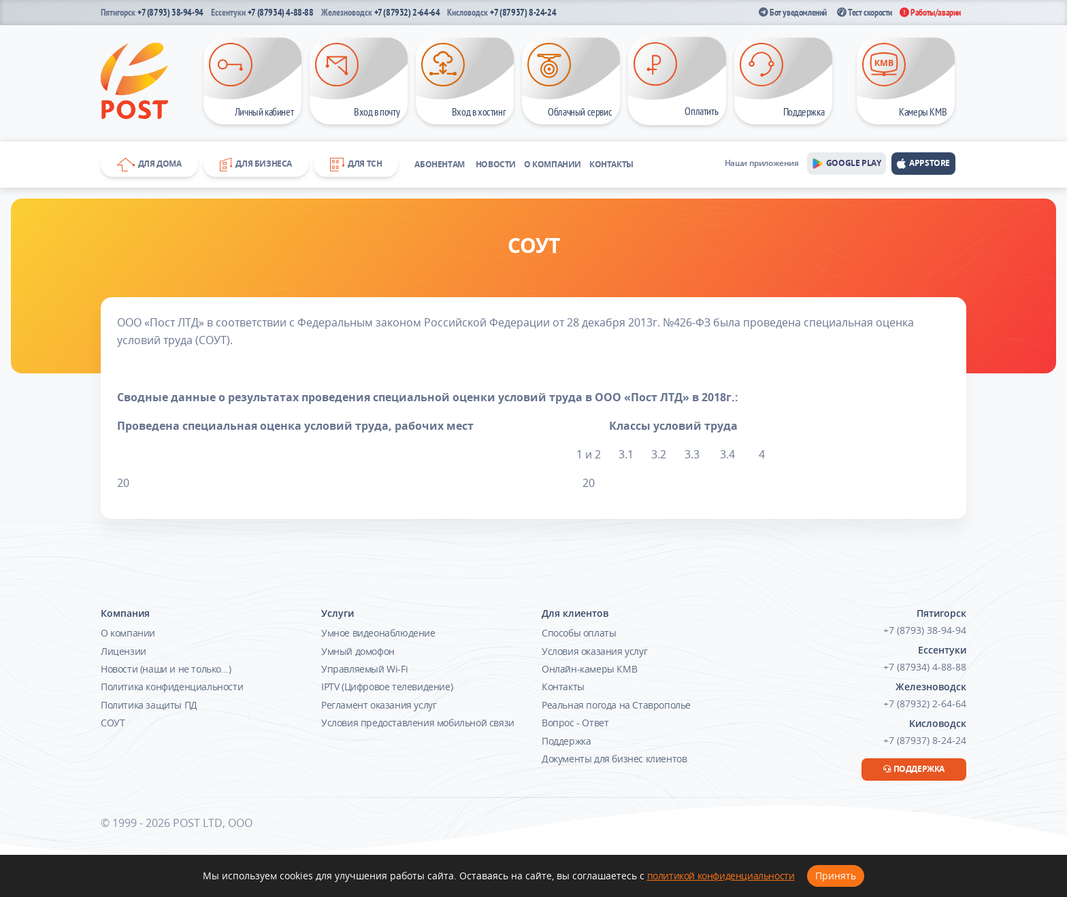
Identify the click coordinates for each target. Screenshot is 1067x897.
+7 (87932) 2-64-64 (407, 12)
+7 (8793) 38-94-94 (170, 12)
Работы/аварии (930, 12)
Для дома (149, 164)
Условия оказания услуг (594, 651)
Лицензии (123, 651)
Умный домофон (358, 651)
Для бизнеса (256, 164)
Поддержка (566, 740)
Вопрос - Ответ (575, 722)
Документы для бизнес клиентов (614, 758)
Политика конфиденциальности (172, 686)
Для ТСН (356, 164)
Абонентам (439, 164)
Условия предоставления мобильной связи (417, 722)
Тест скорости (864, 12)
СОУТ (113, 722)
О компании (552, 164)
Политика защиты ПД (149, 704)
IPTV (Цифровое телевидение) (387, 686)
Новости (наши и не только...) (166, 668)
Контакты (611, 164)
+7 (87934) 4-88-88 (281, 12)
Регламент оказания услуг (378, 704)
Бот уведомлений (793, 12)
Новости (496, 164)
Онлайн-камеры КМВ (589, 668)
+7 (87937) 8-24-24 (523, 12)
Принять (835, 875)
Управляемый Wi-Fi (364, 668)
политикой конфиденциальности (721, 875)
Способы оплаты (579, 632)
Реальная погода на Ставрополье (616, 704)
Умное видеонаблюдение (378, 632)
